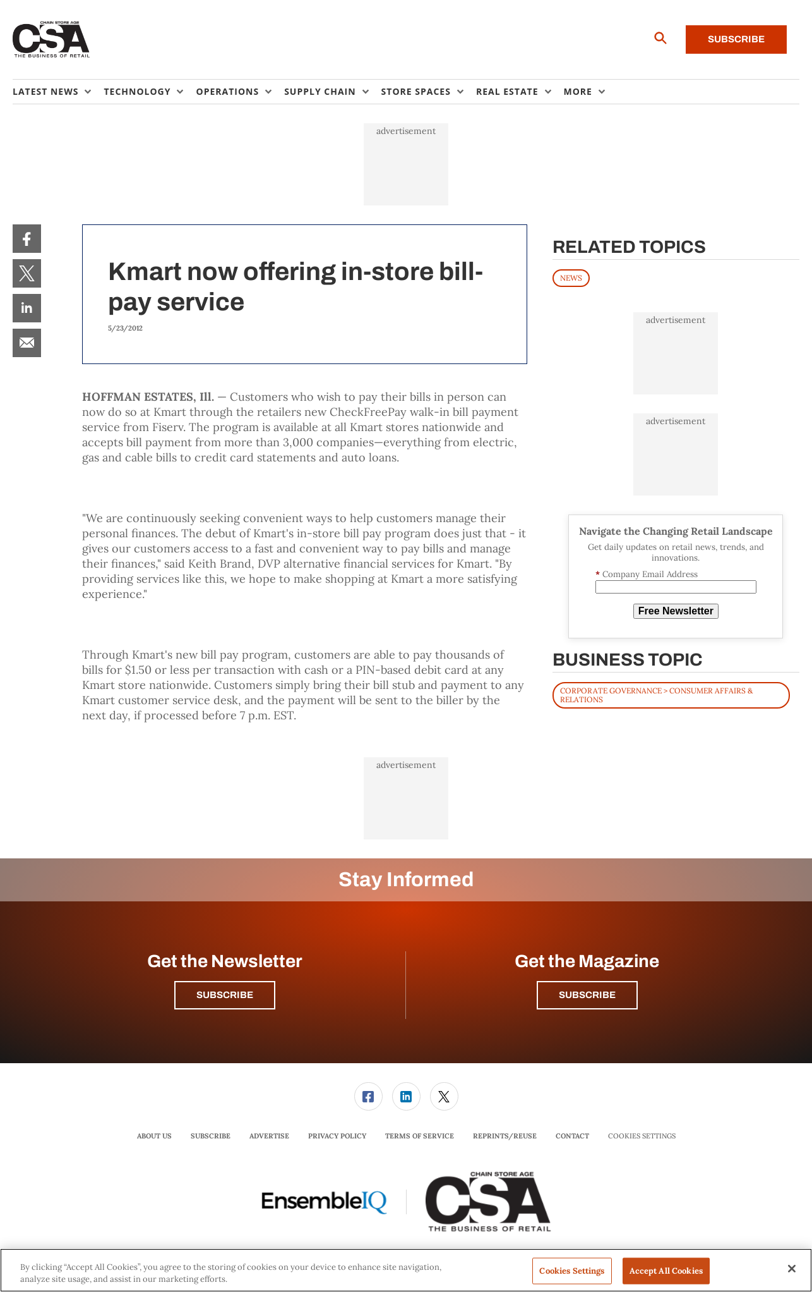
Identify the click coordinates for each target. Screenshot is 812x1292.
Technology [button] (137, 91)
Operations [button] (227, 91)
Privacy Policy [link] (337, 1135)
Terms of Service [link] (419, 1135)
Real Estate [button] (507, 91)
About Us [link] (154, 1135)
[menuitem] (58, 92)
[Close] (792, 1269)
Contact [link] (572, 1135)
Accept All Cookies (666, 1270)
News (571, 278)
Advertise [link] (269, 1135)
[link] (27, 238)
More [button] (578, 91)
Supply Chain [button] (319, 91)
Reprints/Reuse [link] (505, 1135)
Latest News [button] (45, 91)
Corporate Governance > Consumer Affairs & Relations (656, 695)
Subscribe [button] (224, 995)
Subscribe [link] (210, 1135)
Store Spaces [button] (416, 91)
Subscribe (736, 39)
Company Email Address (646, 574)
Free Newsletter (675, 611)
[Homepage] (51, 40)
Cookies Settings (642, 1136)
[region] (406, 1270)
